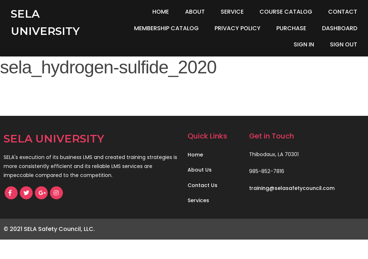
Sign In (304, 44)
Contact (342, 12)
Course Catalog (285, 12)
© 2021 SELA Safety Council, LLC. (49, 229)
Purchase (291, 28)
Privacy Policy (238, 28)
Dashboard (339, 28)
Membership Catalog (166, 28)
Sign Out (343, 44)
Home (160, 12)
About (195, 12)
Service (232, 12)
